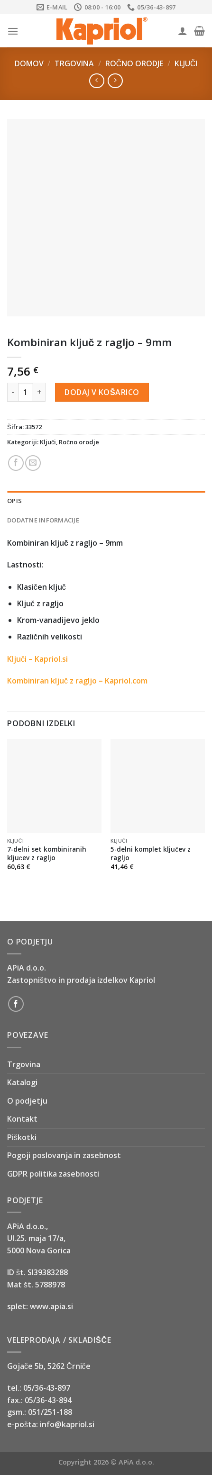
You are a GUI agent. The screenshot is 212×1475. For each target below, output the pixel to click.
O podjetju (27, 1101)
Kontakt (22, 1119)
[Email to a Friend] (33, 463)
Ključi (186, 63)
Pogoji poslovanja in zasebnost (64, 1155)
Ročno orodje (134, 63)
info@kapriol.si (67, 1424)
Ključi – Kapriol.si (37, 659)
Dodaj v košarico (102, 392)
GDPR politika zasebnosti (53, 1174)
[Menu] (12, 31)
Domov (29, 63)
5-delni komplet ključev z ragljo (151, 853)
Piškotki (22, 1137)
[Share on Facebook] (16, 463)
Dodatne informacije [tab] (43, 520)
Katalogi (22, 1082)
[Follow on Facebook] (16, 1004)
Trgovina (74, 63)
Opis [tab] (14, 500)
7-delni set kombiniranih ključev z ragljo (46, 853)
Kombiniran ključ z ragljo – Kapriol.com (77, 680)
